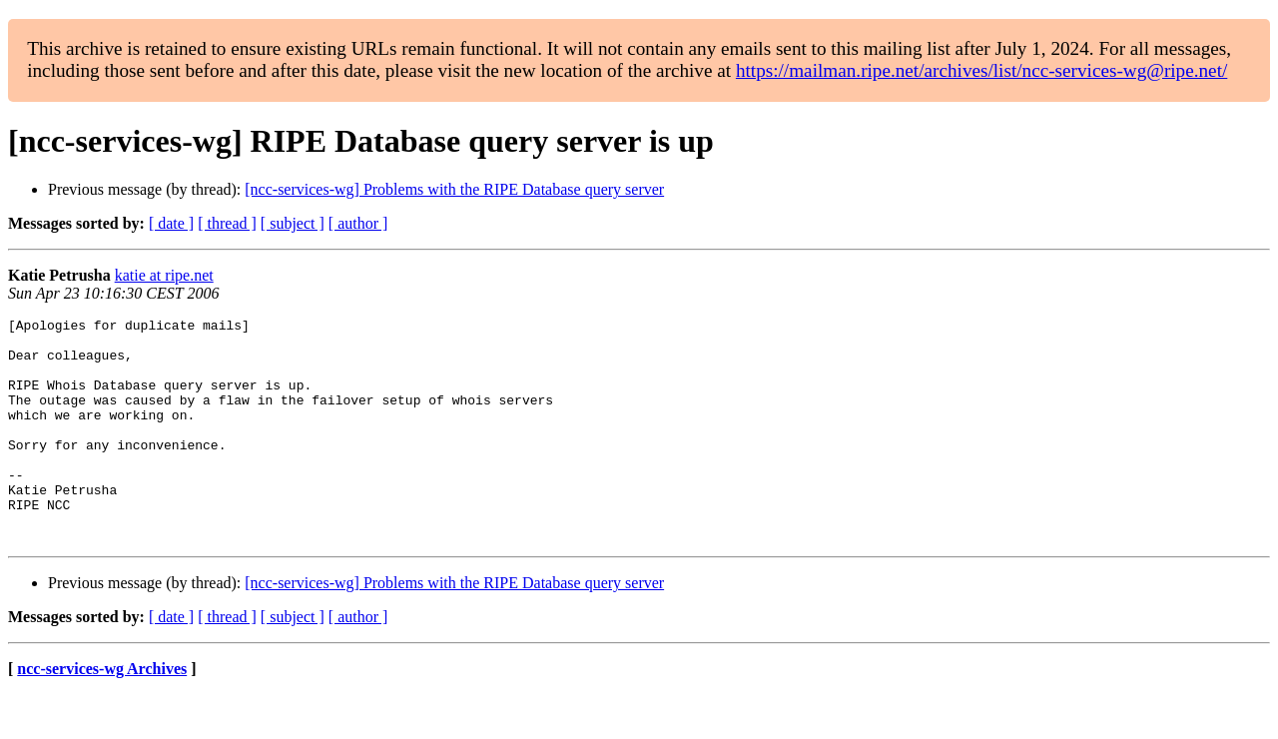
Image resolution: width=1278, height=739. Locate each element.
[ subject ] (292, 223)
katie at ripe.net (164, 275)
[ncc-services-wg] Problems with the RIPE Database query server (454, 189)
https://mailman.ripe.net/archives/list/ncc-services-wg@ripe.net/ (981, 70)
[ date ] (171, 223)
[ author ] (358, 223)
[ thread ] (227, 223)
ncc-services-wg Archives (102, 713)
